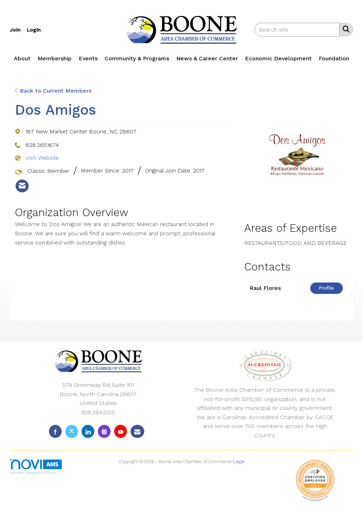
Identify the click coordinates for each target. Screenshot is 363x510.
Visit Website (42, 157)
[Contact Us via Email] (137, 431)
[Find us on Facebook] (55, 431)
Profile (326, 288)
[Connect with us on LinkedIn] (88, 431)
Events (88, 58)
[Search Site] (345, 29)
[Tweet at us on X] (71, 431)
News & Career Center (207, 58)
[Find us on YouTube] (120, 431)
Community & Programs (137, 58)
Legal (239, 461)
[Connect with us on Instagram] (104, 431)
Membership (55, 58)
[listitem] (17, 29)
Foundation (334, 58)
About (22, 58)
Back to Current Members (53, 90)
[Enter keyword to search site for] (297, 30)
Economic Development (278, 58)
